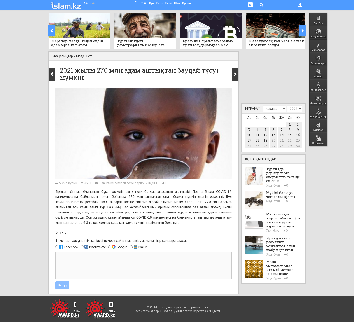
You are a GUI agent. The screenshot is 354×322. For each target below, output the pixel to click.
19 (265, 140)
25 (257, 145)
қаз (86, 2)
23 (298, 140)
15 (290, 135)
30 (298, 145)
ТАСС (104, 201)
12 (265, 135)
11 (257, 135)
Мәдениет (84, 56)
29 (290, 145)
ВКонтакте (97, 247)
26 (265, 145)
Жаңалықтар (63, 56)
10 (249, 135)
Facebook (71, 247)
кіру (138, 240)
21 (282, 140)
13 (274, 135)
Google (122, 247)
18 (257, 140)
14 (282, 135)
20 (274, 140)
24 (249, 145)
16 (298, 135)
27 (274, 145)
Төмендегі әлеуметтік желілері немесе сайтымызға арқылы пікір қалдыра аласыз (121, 240)
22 (290, 140)
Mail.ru (143, 247)
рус (92, 2)
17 (249, 140)
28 (282, 145)
